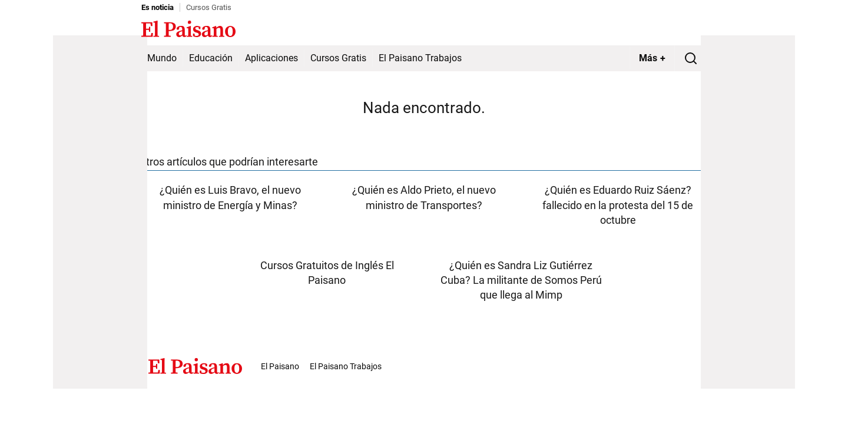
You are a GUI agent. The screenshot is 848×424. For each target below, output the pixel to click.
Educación (211, 58)
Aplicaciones (271, 58)
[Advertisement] (100, 212)
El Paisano (280, 366)
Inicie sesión (683, 30)
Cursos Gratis (208, 7)
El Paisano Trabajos (420, 58)
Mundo (162, 58)
